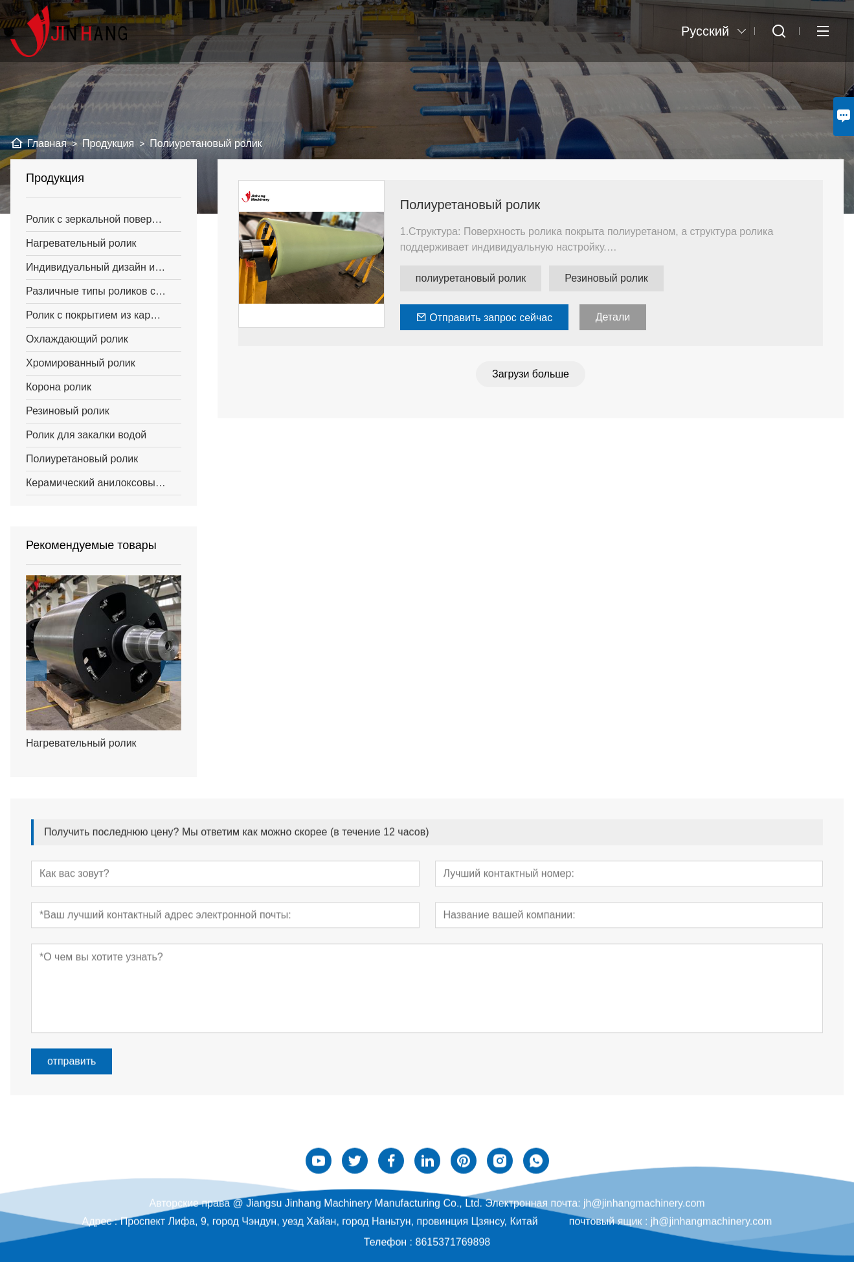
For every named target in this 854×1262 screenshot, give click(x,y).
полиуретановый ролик (471, 278)
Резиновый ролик (606, 278)
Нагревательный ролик (81, 743)
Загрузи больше (530, 373)
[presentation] (36, 670)
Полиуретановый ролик (470, 204)
